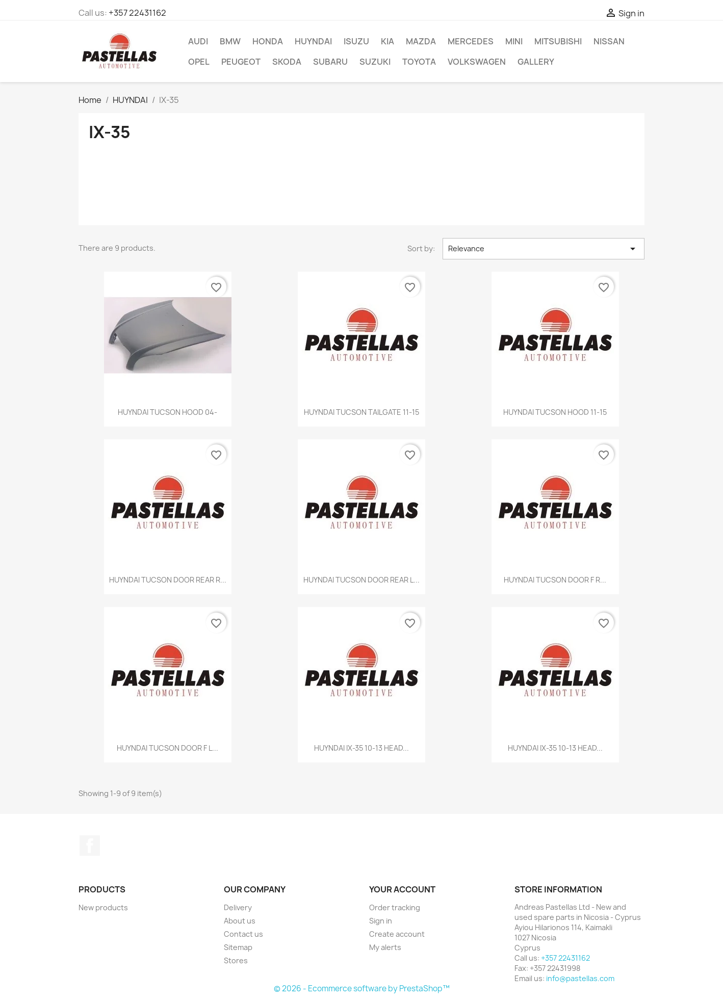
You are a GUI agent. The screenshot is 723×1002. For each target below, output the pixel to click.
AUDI (198, 41)
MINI (514, 41)
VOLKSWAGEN (477, 61)
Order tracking (394, 907)
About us (239, 921)
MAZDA (421, 41)
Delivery (238, 907)
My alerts (385, 947)
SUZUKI (375, 61)
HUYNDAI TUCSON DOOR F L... (167, 748)
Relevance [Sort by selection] (543, 249)
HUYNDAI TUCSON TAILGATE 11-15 (361, 412)
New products (103, 907)
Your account (402, 889)
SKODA (286, 61)
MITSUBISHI (558, 41)
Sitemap (238, 947)
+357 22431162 (137, 12)
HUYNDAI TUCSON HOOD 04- (167, 412)
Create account (397, 934)
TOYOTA (419, 61)
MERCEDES (471, 41)
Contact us (243, 934)
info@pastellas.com (580, 978)
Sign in (380, 921)
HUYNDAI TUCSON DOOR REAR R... (167, 580)
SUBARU (330, 61)
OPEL (199, 61)
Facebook (90, 845)
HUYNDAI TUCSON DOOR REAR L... (361, 580)
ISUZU (356, 41)
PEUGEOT (241, 61)
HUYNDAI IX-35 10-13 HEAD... (361, 748)
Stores (236, 960)
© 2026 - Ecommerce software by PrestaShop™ (362, 988)
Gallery (536, 61)
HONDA (267, 41)
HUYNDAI (313, 41)
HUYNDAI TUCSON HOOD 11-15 (555, 412)
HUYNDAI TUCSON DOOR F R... (555, 580)
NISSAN (609, 41)
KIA (387, 41)
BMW (230, 41)
